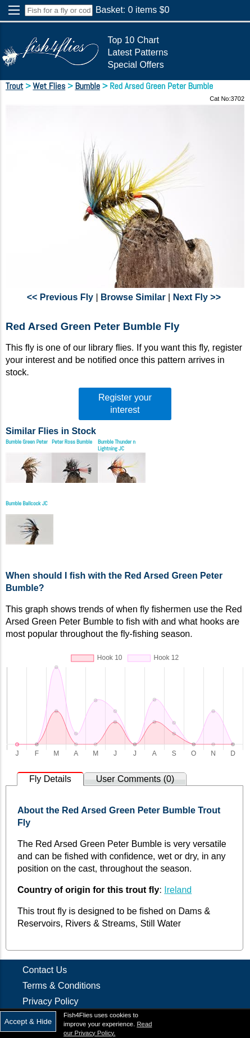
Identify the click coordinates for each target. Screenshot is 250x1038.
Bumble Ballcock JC (26, 503)
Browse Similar (133, 297)
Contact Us (44, 970)
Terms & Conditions (61, 985)
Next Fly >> (197, 297)
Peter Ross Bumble (72, 441)
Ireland (178, 890)
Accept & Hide (28, 1021)
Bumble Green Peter (27, 441)
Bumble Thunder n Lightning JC (116, 445)
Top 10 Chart (133, 40)
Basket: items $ (133, 10)
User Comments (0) (135, 779)
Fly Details (50, 779)
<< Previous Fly (60, 297)
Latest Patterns (137, 52)
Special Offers (135, 64)
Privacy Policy (50, 1001)
